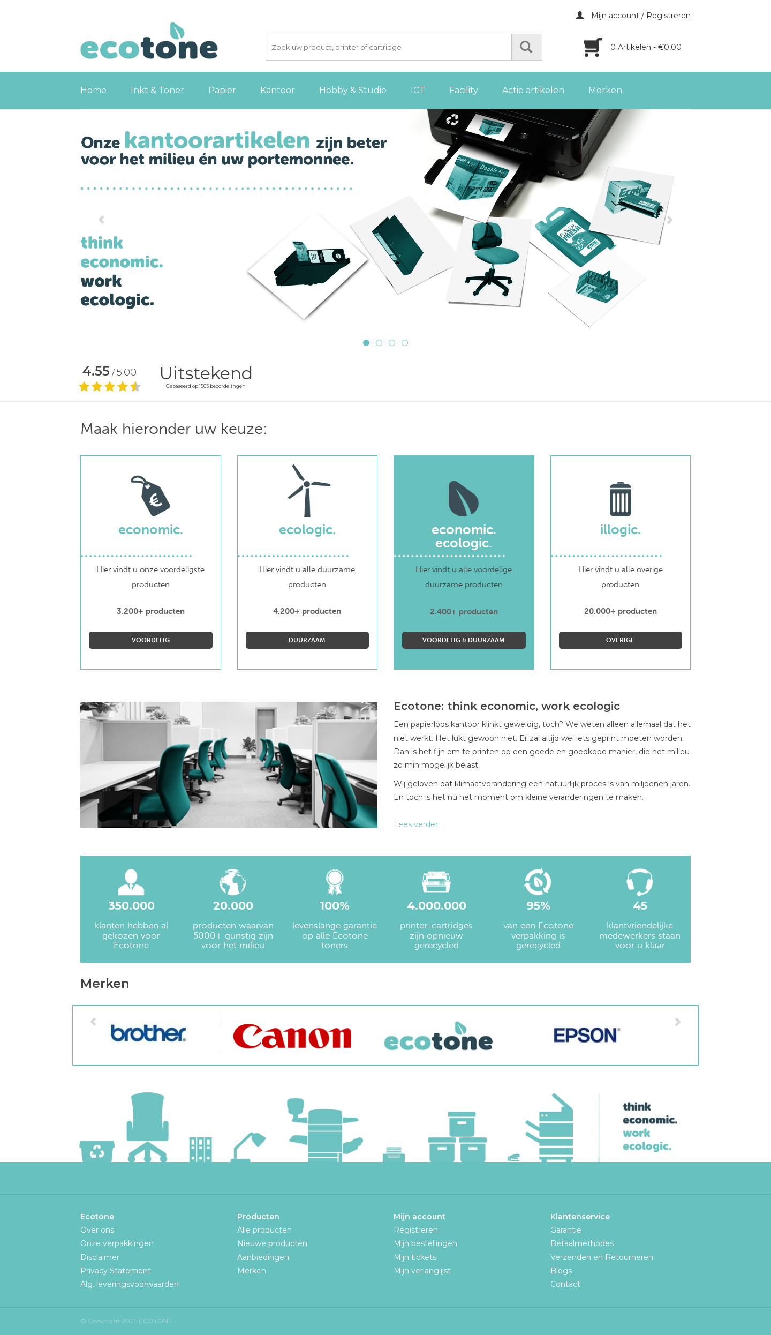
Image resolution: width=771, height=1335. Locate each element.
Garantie (565, 1230)
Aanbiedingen (263, 1257)
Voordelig (151, 640)
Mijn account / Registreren (633, 15)
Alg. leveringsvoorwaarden (129, 1284)
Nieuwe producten (272, 1243)
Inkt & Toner (157, 90)
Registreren (416, 1230)
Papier (222, 90)
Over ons (97, 1230)
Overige (620, 640)
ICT (418, 90)
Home (93, 90)
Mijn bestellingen (425, 1243)
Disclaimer (99, 1257)
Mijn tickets (415, 1257)
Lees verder (416, 824)
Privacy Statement (115, 1271)
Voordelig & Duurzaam (463, 640)
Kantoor (277, 90)
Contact (565, 1284)
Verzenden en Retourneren (601, 1257)
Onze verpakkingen (117, 1243)
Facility (463, 90)
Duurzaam (307, 640)
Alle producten (264, 1230)
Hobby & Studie (353, 90)
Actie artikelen (533, 90)
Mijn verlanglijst (422, 1271)
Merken (605, 90)
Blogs (561, 1271)
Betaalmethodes (582, 1243)
